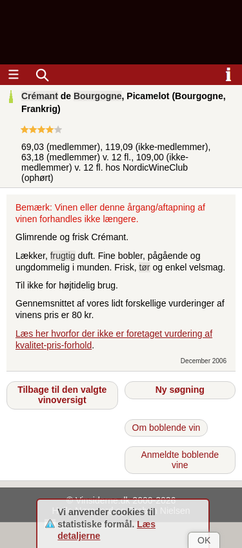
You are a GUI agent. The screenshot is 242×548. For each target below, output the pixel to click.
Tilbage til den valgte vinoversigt (61, 394)
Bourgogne (98, 96)
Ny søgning (180, 389)
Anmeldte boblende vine (180, 459)
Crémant (39, 96)
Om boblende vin (166, 427)
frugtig (63, 255)
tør (144, 267)
